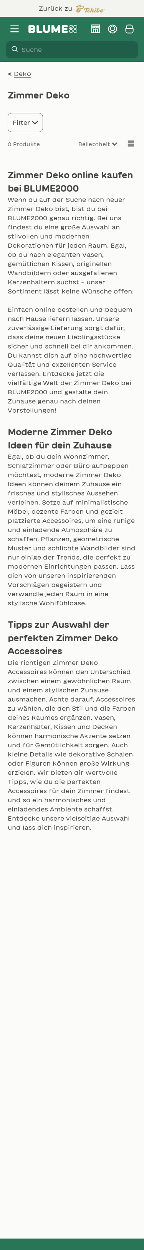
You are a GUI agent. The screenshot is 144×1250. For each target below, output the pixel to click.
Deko (22, 74)
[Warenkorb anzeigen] (129, 29)
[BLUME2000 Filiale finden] (95, 29)
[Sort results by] (89, 144)
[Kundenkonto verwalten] (112, 29)
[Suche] (12, 49)
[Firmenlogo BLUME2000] (53, 29)
